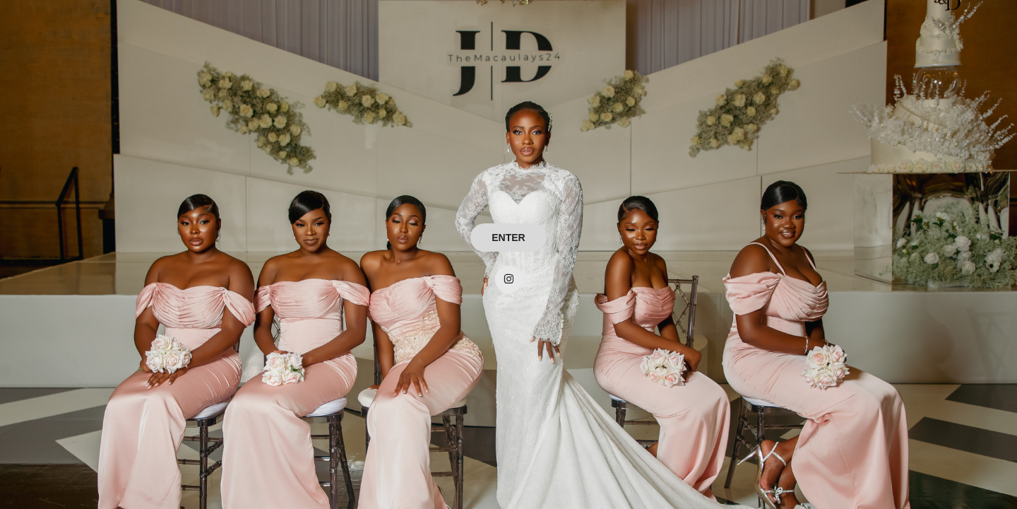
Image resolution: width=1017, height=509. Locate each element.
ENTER (508, 237)
